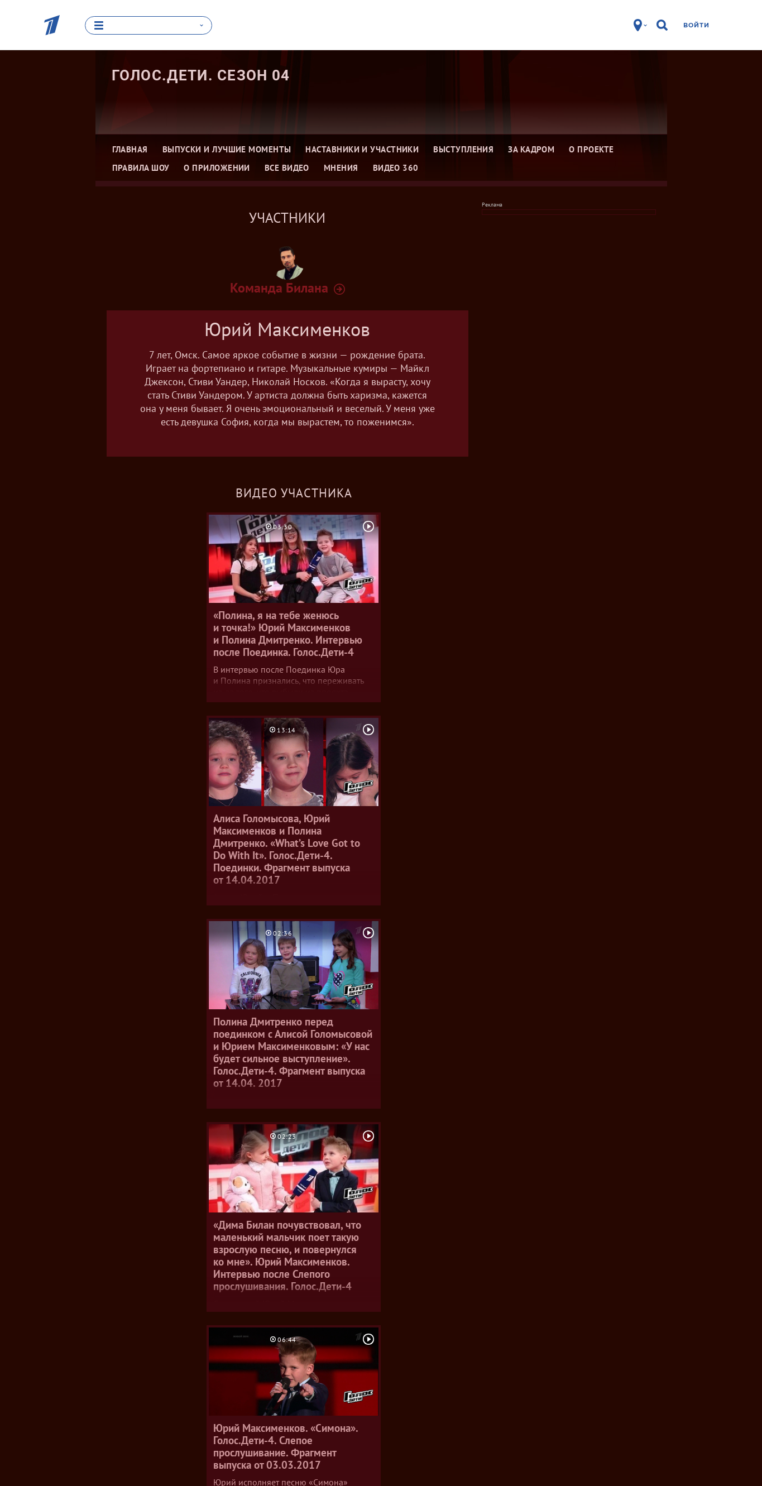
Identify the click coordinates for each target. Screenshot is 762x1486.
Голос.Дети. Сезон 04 (201, 75)
